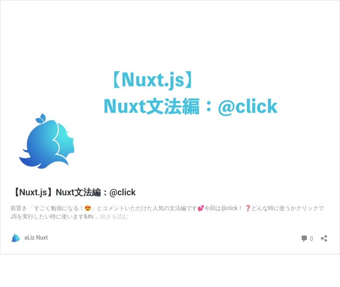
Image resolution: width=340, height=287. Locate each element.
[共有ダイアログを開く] (324, 236)
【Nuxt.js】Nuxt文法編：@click (73, 192)
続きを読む (114, 216)
